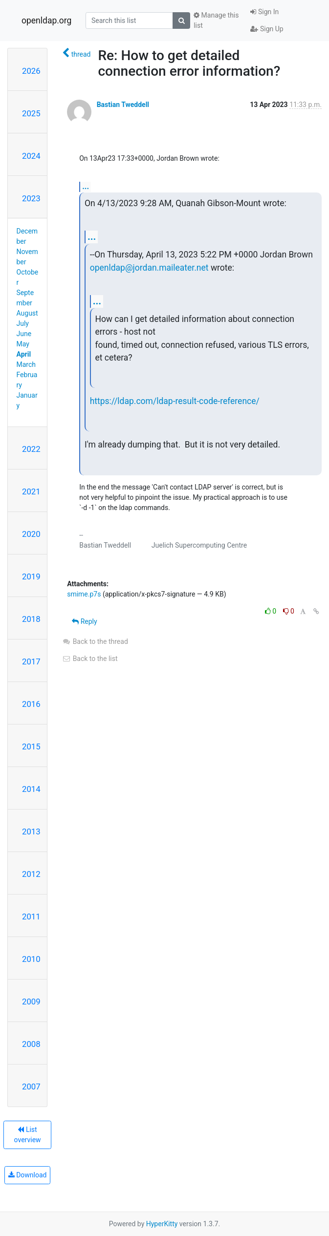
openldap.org (46, 20)
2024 (31, 156)
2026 (31, 71)
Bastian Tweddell (123, 104)
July (23, 323)
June (24, 334)
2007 (31, 1086)
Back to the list (89, 658)
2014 (31, 789)
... (85, 186)
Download (27, 1175)
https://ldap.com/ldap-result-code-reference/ (175, 401)
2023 (31, 198)
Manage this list (216, 20)
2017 (31, 661)
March (26, 364)
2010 (31, 959)
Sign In (264, 12)
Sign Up (266, 29)
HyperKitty (162, 1224)
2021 (31, 491)
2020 (31, 534)
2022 (31, 449)
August (27, 313)
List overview (27, 1135)
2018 (31, 619)
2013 (31, 831)
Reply (84, 621)
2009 (31, 1001)
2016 (31, 704)
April (24, 354)
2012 (31, 874)
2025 (31, 113)
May (23, 344)
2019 (31, 576)
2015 (31, 746)
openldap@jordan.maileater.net (149, 268)
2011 (31, 916)
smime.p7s (84, 594)
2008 (31, 1044)
